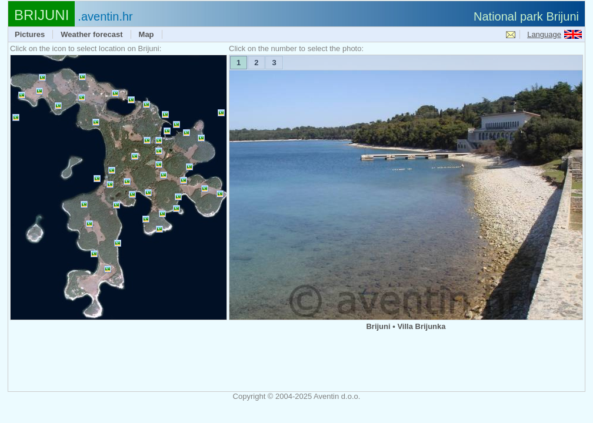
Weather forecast (91, 34)
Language (544, 34)
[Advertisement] (296, 361)
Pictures (30, 34)
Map (146, 34)
